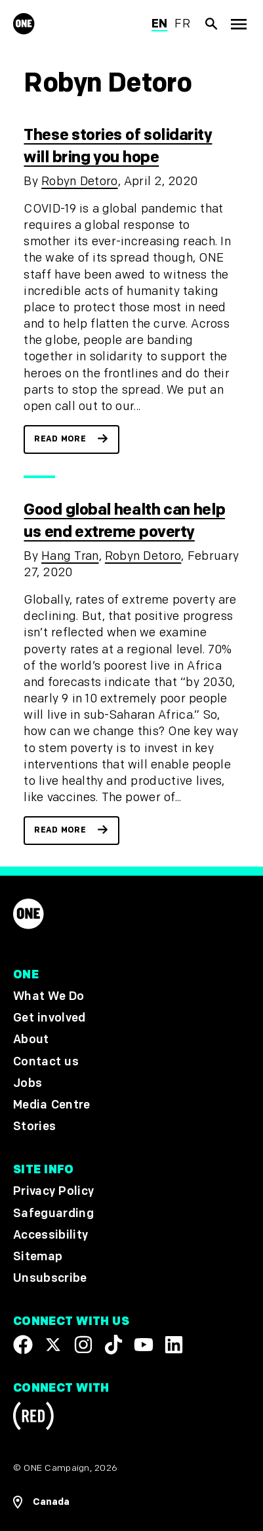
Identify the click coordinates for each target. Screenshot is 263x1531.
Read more (60, 439)
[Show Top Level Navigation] (239, 24)
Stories (34, 1126)
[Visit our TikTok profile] (113, 1344)
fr (182, 24)
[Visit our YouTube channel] (143, 1344)
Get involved (49, 1018)
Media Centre (51, 1105)
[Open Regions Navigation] (131, 1502)
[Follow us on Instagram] (83, 1344)
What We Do (48, 996)
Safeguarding (53, 1213)
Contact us (46, 1061)
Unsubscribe (50, 1278)
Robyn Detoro (79, 181)
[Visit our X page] (53, 1344)
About (31, 1039)
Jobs (27, 1083)
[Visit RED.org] (33, 1418)
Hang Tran (70, 556)
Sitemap (37, 1257)
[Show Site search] (211, 23)
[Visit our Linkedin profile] (174, 1344)
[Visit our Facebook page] (23, 1344)
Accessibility (50, 1234)
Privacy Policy (53, 1191)
